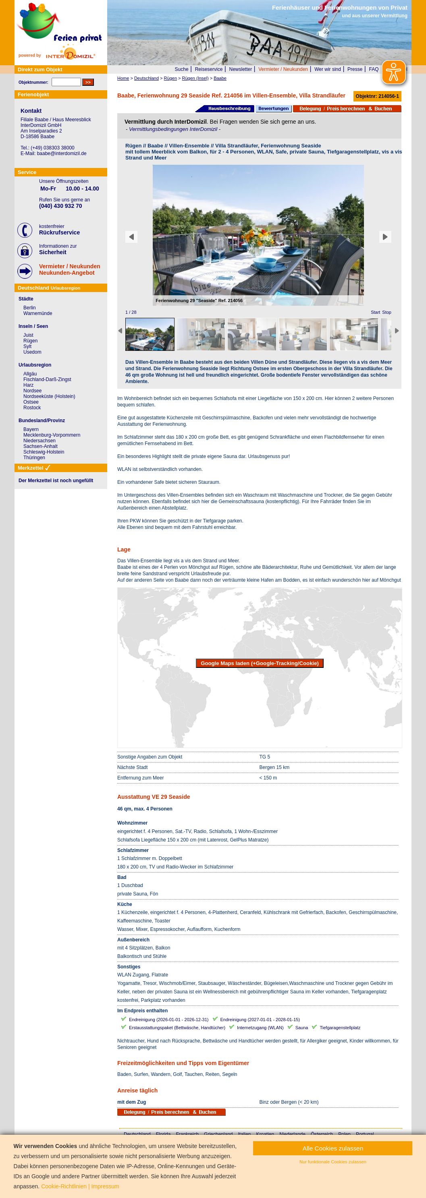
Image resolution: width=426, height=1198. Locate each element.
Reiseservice (209, 69)
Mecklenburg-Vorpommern (51, 435)
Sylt (27, 346)
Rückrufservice (59, 232)
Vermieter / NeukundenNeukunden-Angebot (69, 269)
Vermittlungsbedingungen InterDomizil (174, 129)
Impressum (105, 1186)
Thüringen (34, 457)
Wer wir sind (327, 69)
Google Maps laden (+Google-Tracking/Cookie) (260, 663)
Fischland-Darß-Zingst (47, 379)
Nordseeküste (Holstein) (49, 396)
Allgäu (30, 374)
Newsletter (240, 69)
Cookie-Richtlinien (64, 1186)
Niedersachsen (39, 441)
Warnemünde (37, 313)
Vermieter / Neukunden (283, 69)
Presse (354, 69)
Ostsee (31, 402)
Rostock (32, 407)
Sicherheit (52, 252)
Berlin (29, 308)
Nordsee (32, 391)
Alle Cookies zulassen (333, 1148)
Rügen (30, 341)
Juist (28, 335)
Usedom (32, 352)
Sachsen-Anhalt (40, 446)
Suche (182, 69)
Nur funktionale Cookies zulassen (332, 1161)
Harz (28, 385)
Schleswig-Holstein (43, 452)
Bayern (31, 429)
